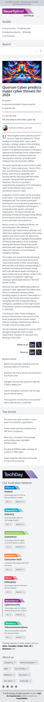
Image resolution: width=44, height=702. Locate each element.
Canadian (12, 646)
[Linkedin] (3, 687)
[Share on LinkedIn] (32, 352)
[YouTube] (12, 687)
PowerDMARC (21, 698)
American (6, 648)
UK (30, 646)
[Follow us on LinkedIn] (32, 345)
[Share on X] (39, 352)
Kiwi (26, 646)
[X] (8, 687)
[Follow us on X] (39, 345)
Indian (20, 646)
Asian (4, 646)
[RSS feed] (16, 687)
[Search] (19, 51)
